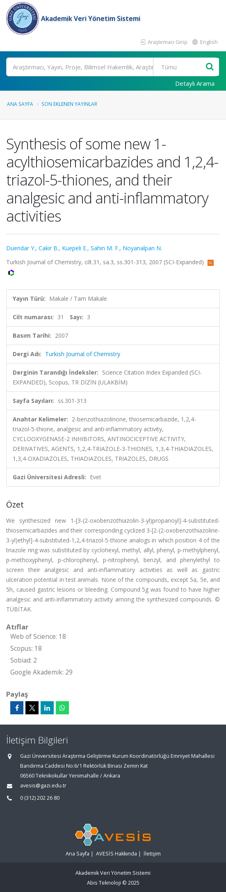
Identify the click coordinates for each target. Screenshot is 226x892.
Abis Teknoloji (104, 882)
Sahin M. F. (105, 248)
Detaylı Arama (195, 83)
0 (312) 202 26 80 (39, 797)
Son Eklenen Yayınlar (69, 104)
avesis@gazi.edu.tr (43, 785)
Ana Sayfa (20, 104)
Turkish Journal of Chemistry (82, 354)
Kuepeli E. (74, 248)
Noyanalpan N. (142, 248)
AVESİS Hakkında (116, 853)
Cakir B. (49, 248)
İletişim (152, 853)
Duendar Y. (20, 248)
